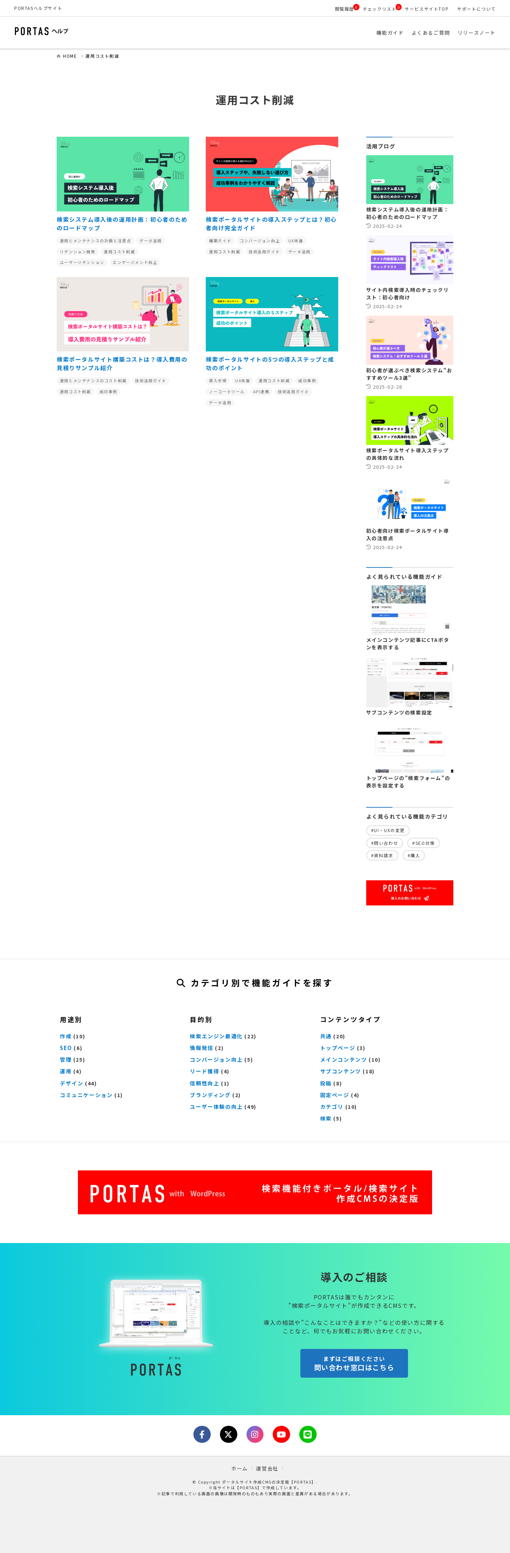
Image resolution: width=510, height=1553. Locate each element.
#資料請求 (382, 857)
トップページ (336, 1048)
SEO (66, 1048)
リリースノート (477, 33)
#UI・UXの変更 (388, 832)
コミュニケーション (84, 1094)
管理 (65, 1060)
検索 (325, 1117)
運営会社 (267, 1468)
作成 (65, 1037)
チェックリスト (379, 9)
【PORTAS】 (248, 1487)
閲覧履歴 (344, 9)
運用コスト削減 (102, 58)
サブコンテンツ (339, 1071)
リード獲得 (203, 1071)
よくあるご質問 (431, 33)
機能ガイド (390, 33)
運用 (65, 1071)
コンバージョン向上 (214, 1060)
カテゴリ (331, 1105)
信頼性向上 (203, 1082)
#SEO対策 (423, 844)
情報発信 (201, 1048)
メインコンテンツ (342, 1060)
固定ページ (334, 1094)
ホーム (239, 1468)
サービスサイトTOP (427, 9)
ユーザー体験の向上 (214, 1105)
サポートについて (476, 9)
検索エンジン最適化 (214, 1037)
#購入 (414, 857)
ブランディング (209, 1094)
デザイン (71, 1082)
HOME (70, 58)
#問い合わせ (384, 844)
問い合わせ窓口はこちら (354, 1367)
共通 (325, 1037)
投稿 (325, 1082)
